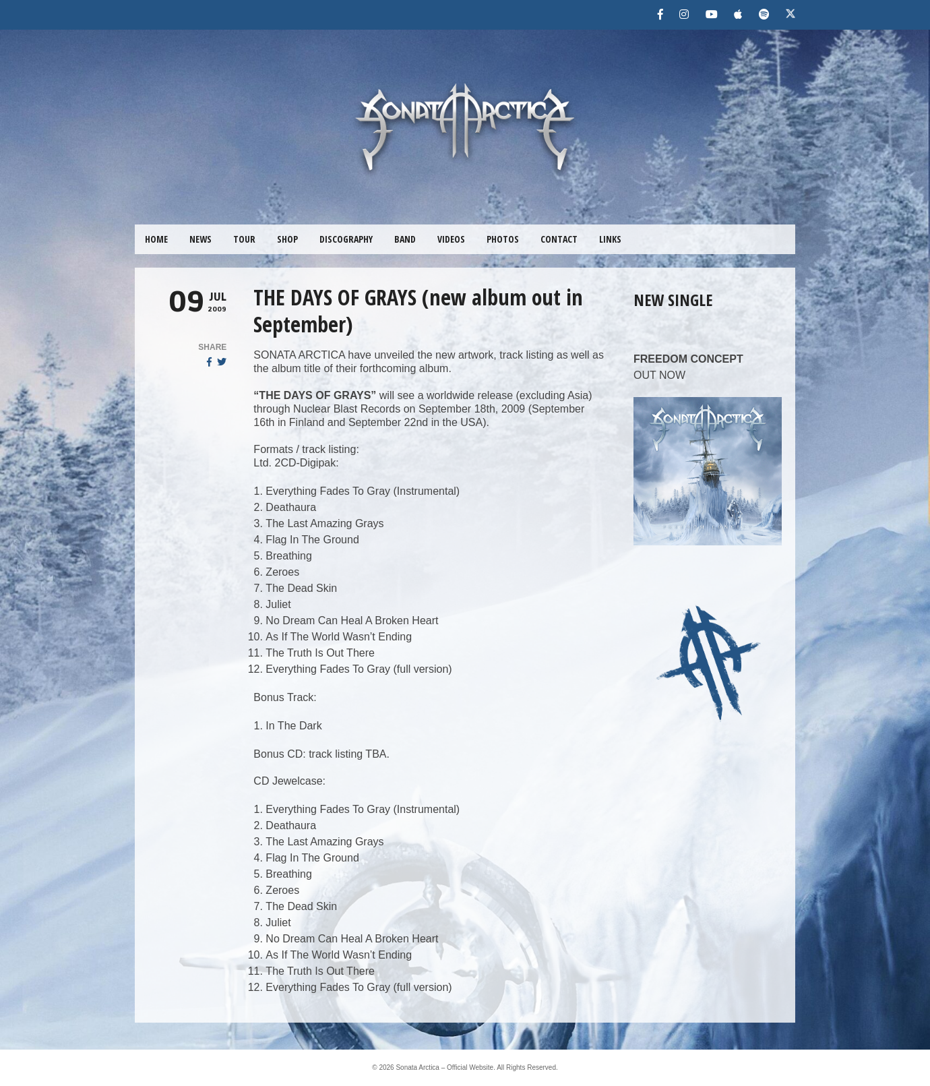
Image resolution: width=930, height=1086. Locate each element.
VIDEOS (451, 239)
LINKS (610, 239)
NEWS (200, 239)
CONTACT (559, 239)
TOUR (244, 239)
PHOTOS (503, 239)
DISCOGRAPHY (346, 239)
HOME (156, 239)
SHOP (287, 239)
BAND (405, 239)
